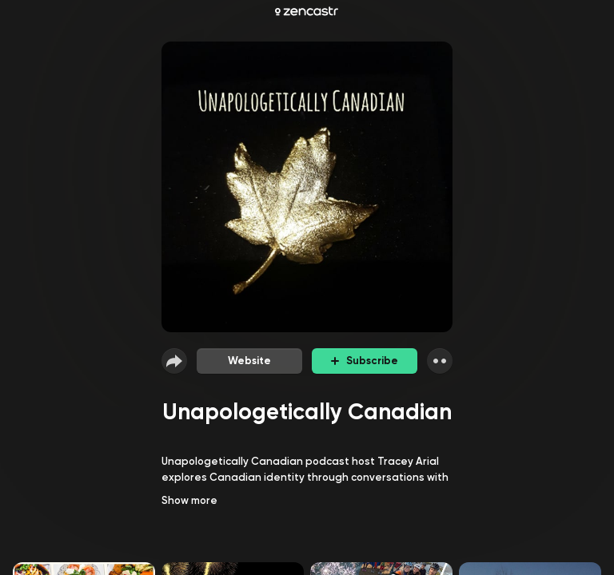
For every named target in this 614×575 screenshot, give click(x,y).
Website (249, 361)
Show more (189, 500)
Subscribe (364, 361)
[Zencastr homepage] (306, 11)
